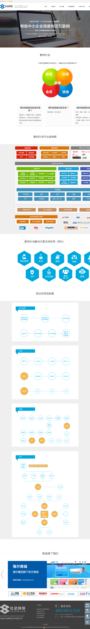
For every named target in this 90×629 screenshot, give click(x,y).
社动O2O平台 (40, 611)
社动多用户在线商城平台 (43, 609)
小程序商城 (45, 624)
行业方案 (61, 6)
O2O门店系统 (40, 615)
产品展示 (53, 6)
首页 (46, 6)
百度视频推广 (71, 6)
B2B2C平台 (82, 6)
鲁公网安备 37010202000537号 (51, 627)
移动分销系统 (40, 617)
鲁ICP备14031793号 (64, 627)
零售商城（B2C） (41, 613)
